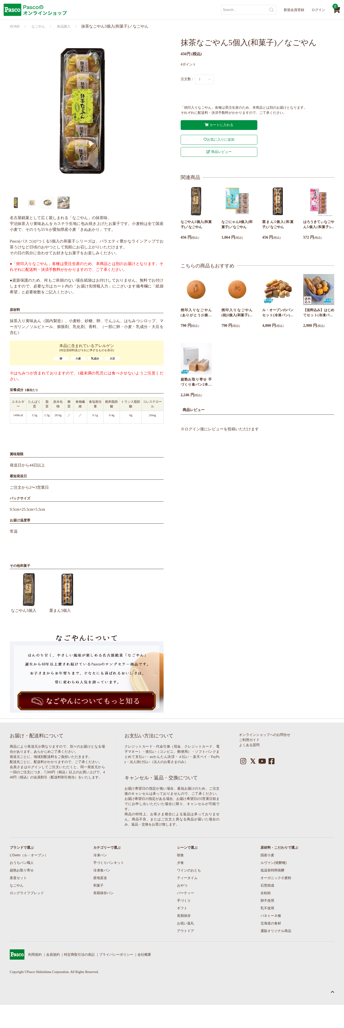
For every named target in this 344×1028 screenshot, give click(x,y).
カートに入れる (219, 125)
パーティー (185, 893)
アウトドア (185, 931)
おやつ (182, 885)
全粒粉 (266, 893)
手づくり (184, 900)
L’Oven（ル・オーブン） (29, 855)
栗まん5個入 (67, 592)
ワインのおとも (189, 870)
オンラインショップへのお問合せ (264, 735)
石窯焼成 (267, 885)
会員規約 (53, 954)
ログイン (318, 10)
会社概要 (144, 954)
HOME (15, 26)
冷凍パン (100, 855)
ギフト (182, 908)
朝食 (180, 855)
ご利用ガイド (249, 740)
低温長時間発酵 (272, 870)
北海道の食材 (271, 923)
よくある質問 (249, 745)
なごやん (38, 26)
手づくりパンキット (108, 863)
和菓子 (98, 885)
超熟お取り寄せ (22, 870)
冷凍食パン (101, 870)
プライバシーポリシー (116, 954)
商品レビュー (219, 152)
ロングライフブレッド (27, 893)
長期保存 (184, 916)
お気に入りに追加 (219, 139)
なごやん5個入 (29, 592)
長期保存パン (103, 893)
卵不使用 (267, 900)
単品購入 (64, 26)
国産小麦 (267, 855)
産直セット (18, 878)
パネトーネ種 (271, 916)
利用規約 (35, 954)
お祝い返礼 (185, 923)
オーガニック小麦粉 (276, 878)
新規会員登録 (294, 10)
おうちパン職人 (22, 863)
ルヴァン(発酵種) (274, 863)
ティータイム (187, 878)
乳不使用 (267, 908)
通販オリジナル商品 (276, 931)
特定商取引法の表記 (79, 954)
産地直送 (100, 878)
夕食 (180, 863)
